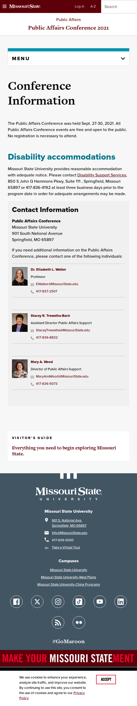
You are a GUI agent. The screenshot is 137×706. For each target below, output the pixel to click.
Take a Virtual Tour (66, 547)
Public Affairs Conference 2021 (68, 28)
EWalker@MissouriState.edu (54, 284)
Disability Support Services (101, 175)
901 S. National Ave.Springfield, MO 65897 (69, 523)
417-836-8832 (44, 337)
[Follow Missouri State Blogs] (58, 622)
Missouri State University (68, 569)
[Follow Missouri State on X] (37, 601)
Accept (106, 679)
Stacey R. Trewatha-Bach (50, 315)
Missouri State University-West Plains (68, 577)
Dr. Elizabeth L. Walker (48, 269)
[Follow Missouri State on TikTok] (79, 601)
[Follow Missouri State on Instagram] (58, 601)
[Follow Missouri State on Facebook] (16, 601)
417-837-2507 (44, 291)
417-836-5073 (44, 383)
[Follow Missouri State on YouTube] (100, 601)
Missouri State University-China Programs (68, 584)
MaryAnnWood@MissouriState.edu (59, 376)
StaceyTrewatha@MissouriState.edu (60, 330)
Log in (79, 6)
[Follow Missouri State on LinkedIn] (120, 601)
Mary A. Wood (42, 361)
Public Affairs (68, 20)
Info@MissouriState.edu (69, 532)
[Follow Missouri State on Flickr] (79, 622)
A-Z (93, 6)
